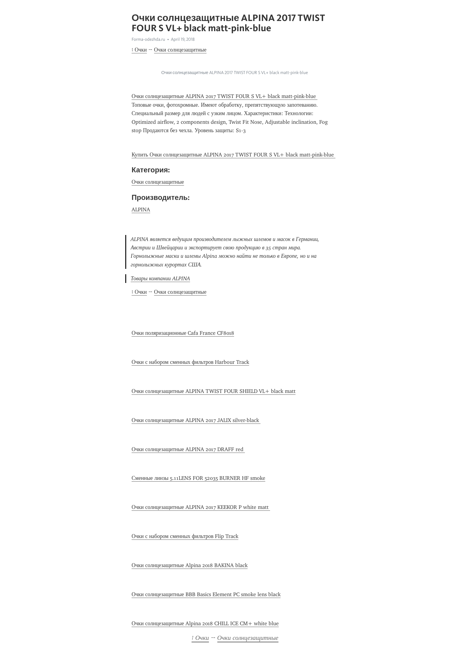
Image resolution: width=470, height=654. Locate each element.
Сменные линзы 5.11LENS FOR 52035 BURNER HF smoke (198, 478)
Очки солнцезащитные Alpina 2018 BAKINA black (190, 565)
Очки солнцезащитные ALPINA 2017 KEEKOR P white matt (201, 507)
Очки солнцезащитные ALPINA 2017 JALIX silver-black (196, 420)
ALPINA (141, 209)
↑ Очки (139, 49)
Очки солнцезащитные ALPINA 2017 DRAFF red (188, 449)
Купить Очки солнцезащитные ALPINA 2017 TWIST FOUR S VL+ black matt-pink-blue (233, 154)
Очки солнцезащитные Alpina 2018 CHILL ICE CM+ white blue (205, 623)
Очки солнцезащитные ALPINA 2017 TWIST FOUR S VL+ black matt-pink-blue (224, 96)
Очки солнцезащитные (180, 49)
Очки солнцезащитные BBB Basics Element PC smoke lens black (206, 594)
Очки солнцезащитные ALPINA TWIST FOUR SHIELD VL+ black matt (214, 391)
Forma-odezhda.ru (148, 39)
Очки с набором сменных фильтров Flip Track (185, 536)
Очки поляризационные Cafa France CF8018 (183, 333)
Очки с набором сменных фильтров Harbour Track (190, 362)
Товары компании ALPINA (160, 278)
